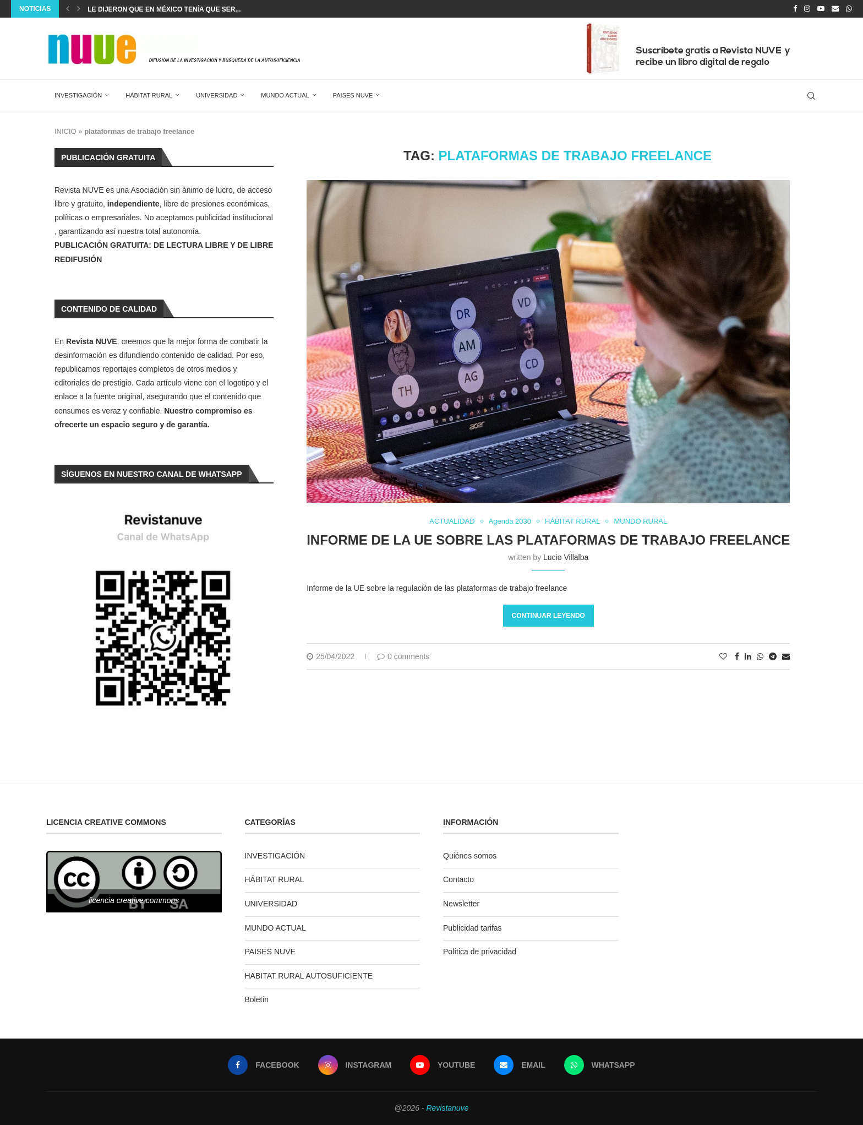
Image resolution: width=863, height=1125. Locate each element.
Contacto (458, 879)
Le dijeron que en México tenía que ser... (164, 9)
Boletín (257, 999)
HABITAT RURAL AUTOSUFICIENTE (309, 975)
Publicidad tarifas (472, 927)
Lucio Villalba (565, 557)
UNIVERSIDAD (216, 95)
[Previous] (67, 9)
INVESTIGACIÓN (78, 95)
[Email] (835, 9)
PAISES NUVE (353, 95)
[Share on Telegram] (773, 656)
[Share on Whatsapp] (760, 656)
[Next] (78, 9)
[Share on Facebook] (737, 656)
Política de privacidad (479, 951)
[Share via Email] (786, 656)
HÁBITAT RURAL (148, 95)
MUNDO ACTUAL (285, 95)
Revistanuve (447, 1108)
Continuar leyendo (548, 615)
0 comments (403, 656)
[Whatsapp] (849, 9)
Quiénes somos (469, 855)
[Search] (811, 96)
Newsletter (461, 903)
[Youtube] (820, 9)
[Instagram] (807, 9)
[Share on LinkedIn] (748, 656)
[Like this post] (723, 656)
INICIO (65, 131)
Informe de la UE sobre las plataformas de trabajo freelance (548, 539)
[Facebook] (795, 9)
